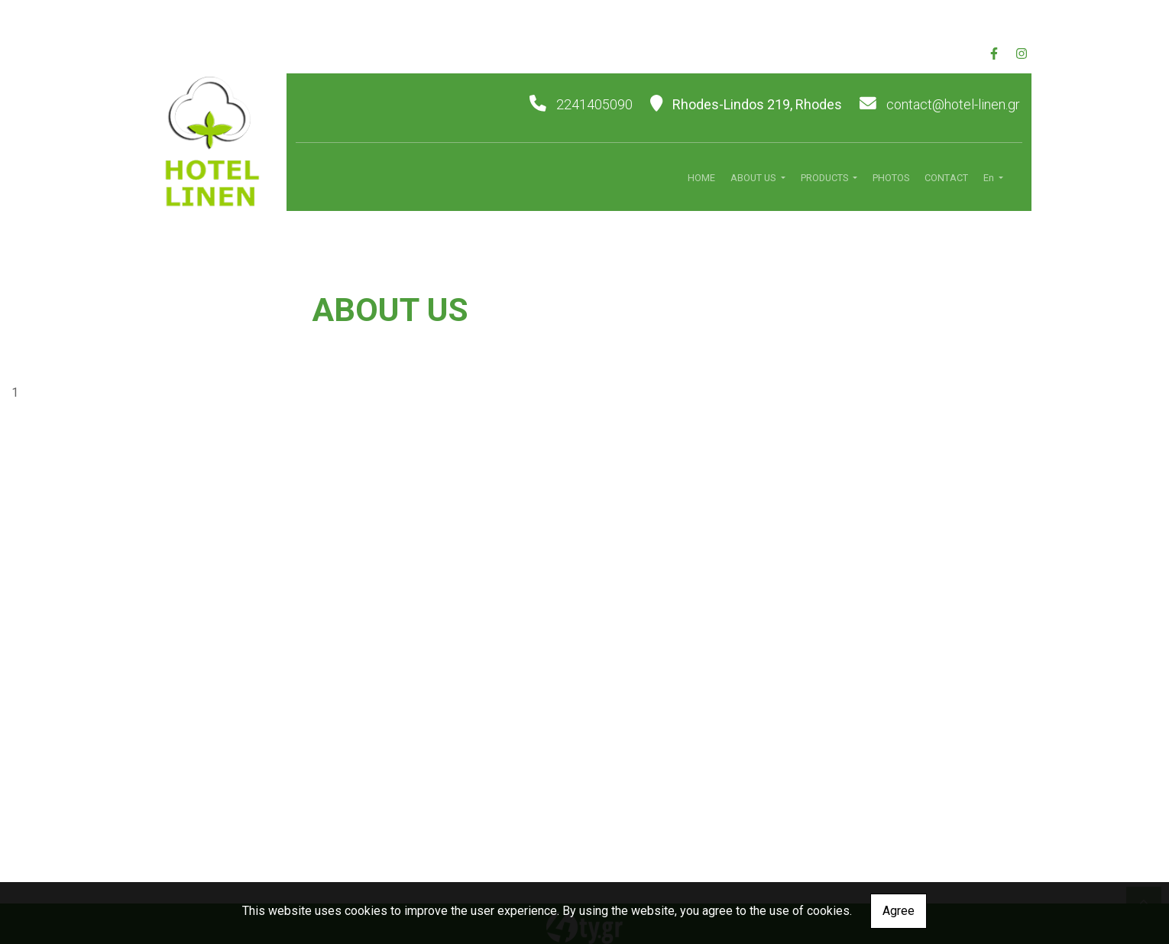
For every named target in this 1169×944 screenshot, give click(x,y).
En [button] (989, 177)
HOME (701, 177)
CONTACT (946, 177)
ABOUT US (754, 177)
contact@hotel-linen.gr (953, 104)
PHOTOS (891, 177)
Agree (898, 910)
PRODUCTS (825, 177)
